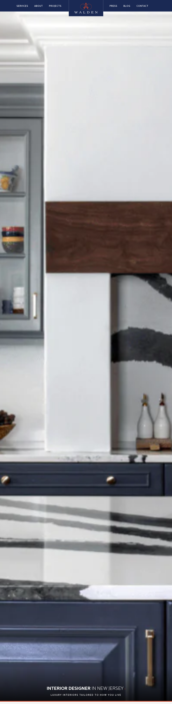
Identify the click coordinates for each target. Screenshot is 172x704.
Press (113, 6)
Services (22, 6)
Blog (126, 6)
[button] (38, 6)
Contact (142, 6)
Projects (55, 6)
